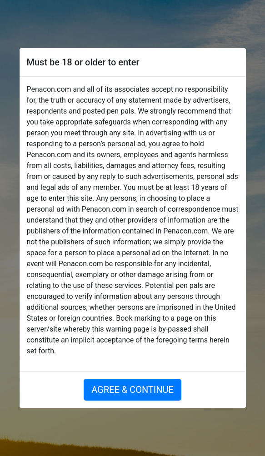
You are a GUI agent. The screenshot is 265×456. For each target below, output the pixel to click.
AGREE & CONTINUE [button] (132, 389)
